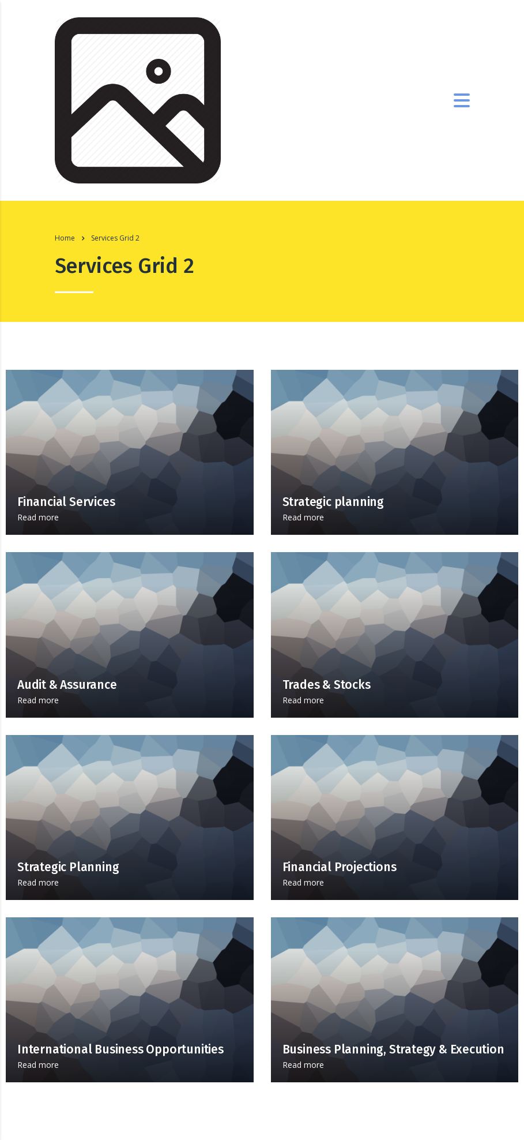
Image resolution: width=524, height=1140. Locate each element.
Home (65, 238)
